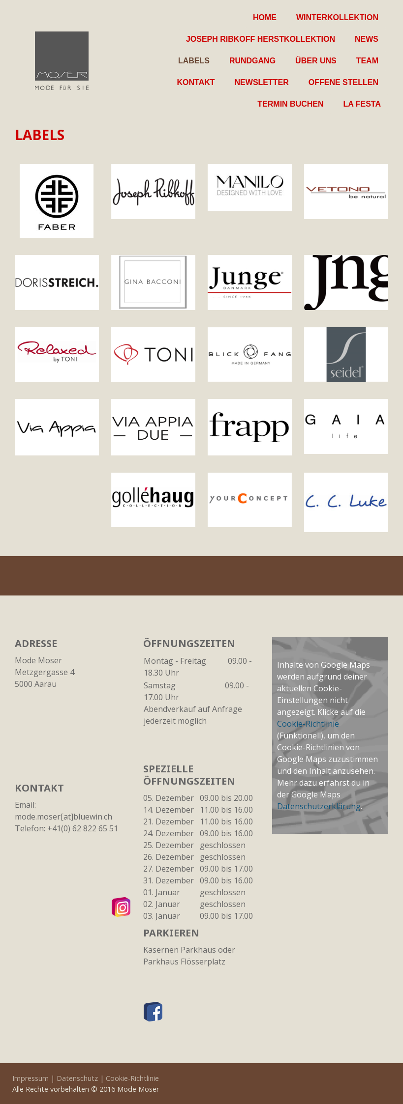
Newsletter (262, 82)
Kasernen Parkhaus (179, 949)
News (366, 39)
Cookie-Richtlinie (308, 723)
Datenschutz (77, 1078)
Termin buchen (290, 104)
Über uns (316, 61)
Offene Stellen (343, 82)
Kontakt (196, 82)
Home (265, 17)
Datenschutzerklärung (319, 806)
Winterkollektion (337, 17)
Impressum (30, 1078)
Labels (194, 61)
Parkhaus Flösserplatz (184, 961)
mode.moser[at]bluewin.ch (63, 816)
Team (367, 61)
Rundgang (252, 61)
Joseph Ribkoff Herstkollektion (260, 39)
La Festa (362, 104)
